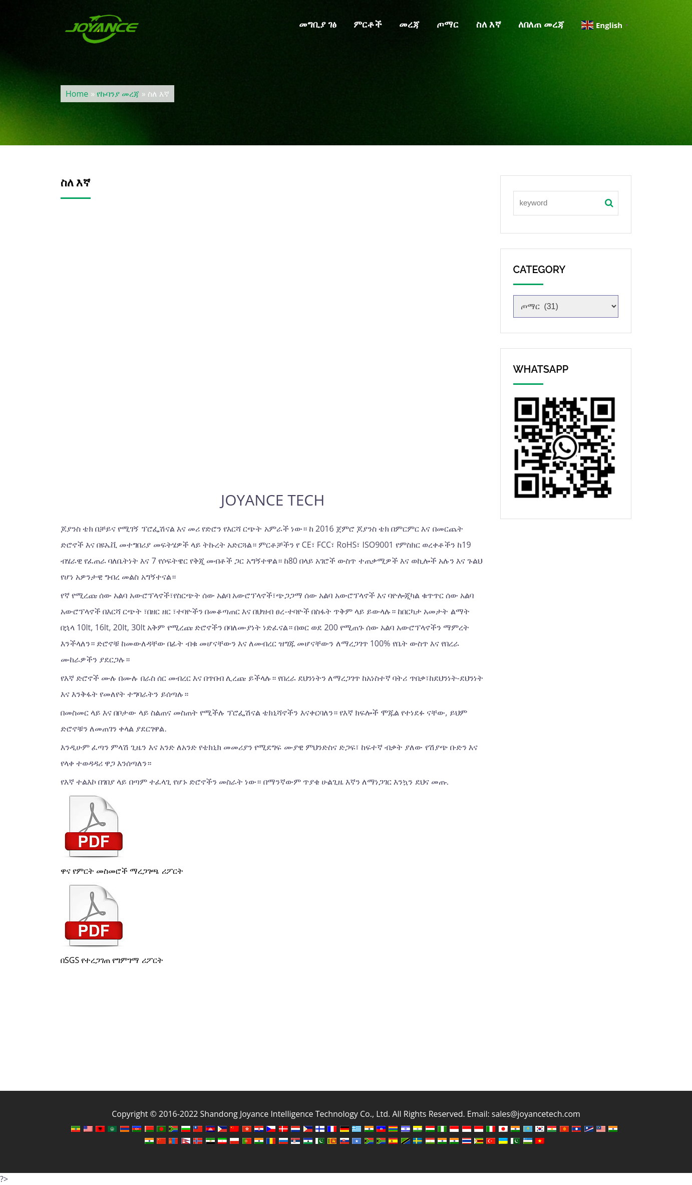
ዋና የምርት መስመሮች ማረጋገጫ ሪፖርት (122, 870)
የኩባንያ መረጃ (118, 93)
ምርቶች (368, 24)
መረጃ (409, 24)
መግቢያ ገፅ (317, 24)
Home (77, 93)
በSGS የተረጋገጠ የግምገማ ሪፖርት (112, 960)
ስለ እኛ (489, 24)
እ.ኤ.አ (273, 358)
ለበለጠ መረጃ (541, 24)
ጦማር (448, 24)
